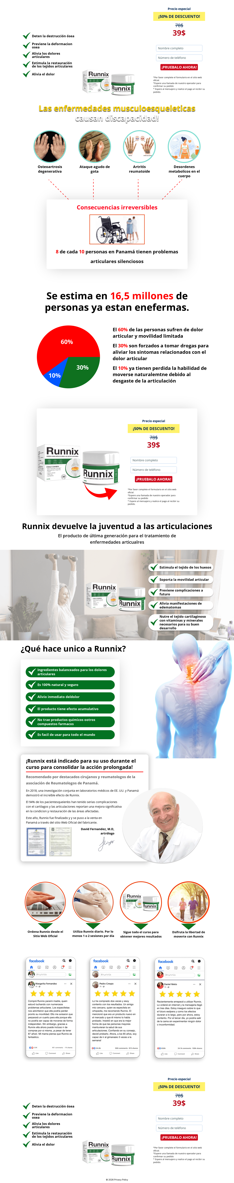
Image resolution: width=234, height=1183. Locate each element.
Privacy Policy (121, 1179)
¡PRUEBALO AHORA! (179, 67)
